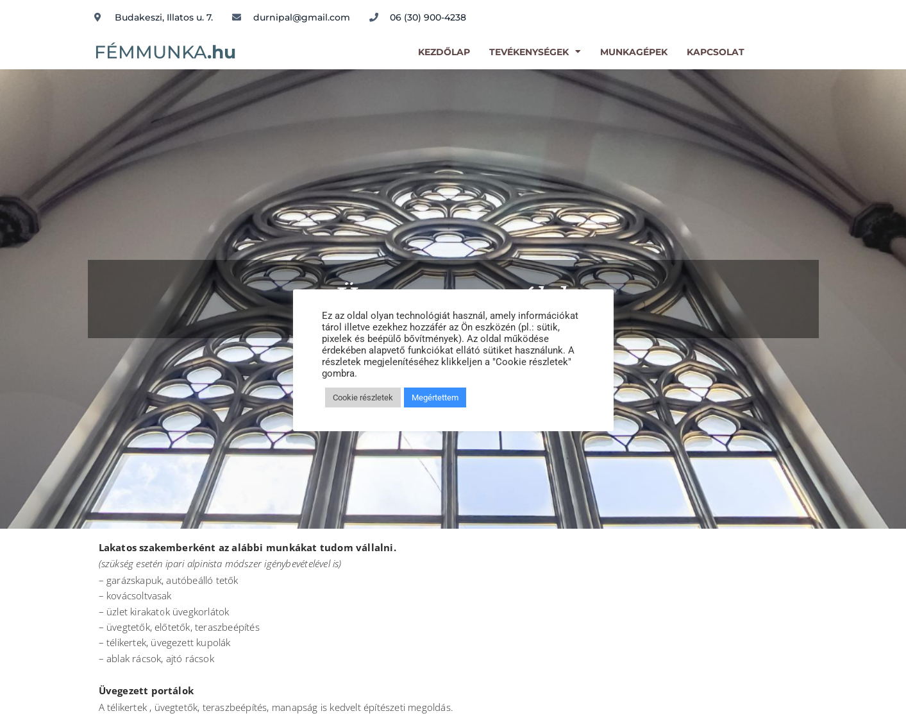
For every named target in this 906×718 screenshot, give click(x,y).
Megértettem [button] (435, 397)
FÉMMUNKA (165, 52)
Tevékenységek (535, 52)
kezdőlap (444, 52)
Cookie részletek (363, 397)
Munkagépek (633, 52)
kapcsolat (715, 52)
